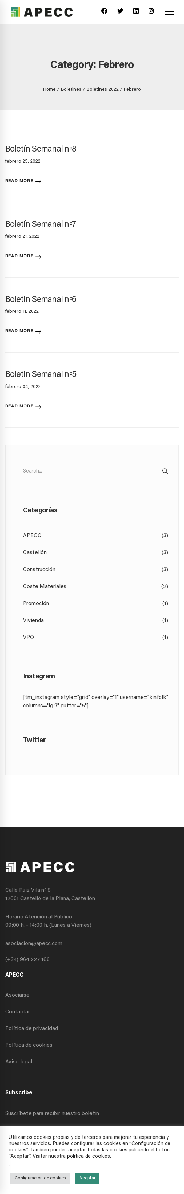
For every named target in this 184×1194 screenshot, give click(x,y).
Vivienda (95, 620)
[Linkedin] (136, 12)
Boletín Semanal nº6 (40, 300)
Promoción (95, 603)
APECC (95, 535)
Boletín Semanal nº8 (40, 149)
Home (49, 89)
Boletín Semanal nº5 (40, 375)
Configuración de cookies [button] (40, 1178)
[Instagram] (151, 12)
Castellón (95, 552)
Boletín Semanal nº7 (40, 224)
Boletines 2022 (103, 89)
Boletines (71, 89)
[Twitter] (120, 12)
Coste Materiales (95, 586)
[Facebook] (104, 12)
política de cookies (88, 1156)
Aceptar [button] (87, 1178)
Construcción (95, 569)
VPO (95, 637)
